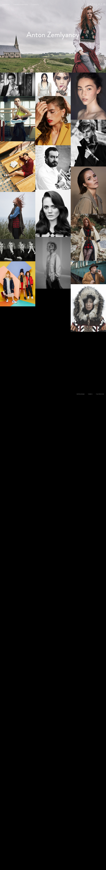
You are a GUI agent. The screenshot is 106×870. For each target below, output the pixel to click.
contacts (35, 5)
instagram (80, 394)
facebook (100, 394)
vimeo (90, 394)
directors (6, 5)
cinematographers (20, 5)
